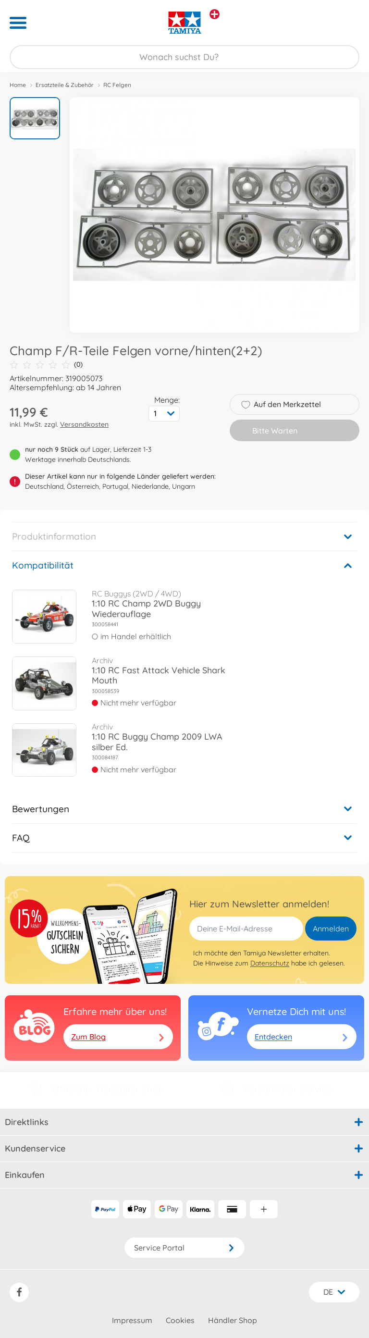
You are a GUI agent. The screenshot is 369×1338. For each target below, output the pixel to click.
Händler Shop (232, 1320)
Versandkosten (84, 424)
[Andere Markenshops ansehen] (214, 14)
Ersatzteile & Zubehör (65, 84)
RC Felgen (117, 84)
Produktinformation (54, 536)
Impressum (132, 1320)
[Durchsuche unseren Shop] (184, 57)
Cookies (180, 1320)
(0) (46, 364)
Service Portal (184, 1247)
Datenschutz (269, 963)
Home (18, 84)
